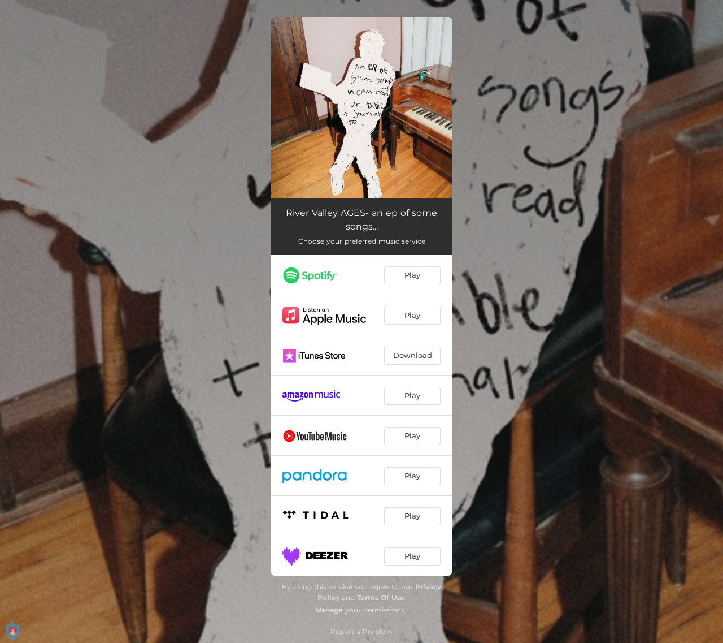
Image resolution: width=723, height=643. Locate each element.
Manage (329, 610)
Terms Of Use (380, 597)
